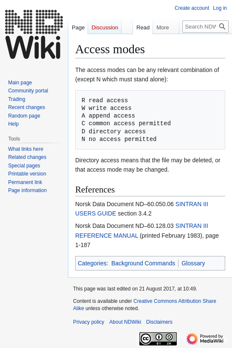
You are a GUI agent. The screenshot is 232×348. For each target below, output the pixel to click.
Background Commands (143, 263)
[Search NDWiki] (205, 26)
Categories (92, 263)
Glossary (193, 263)
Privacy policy (88, 322)
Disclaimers (159, 322)
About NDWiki (125, 322)
